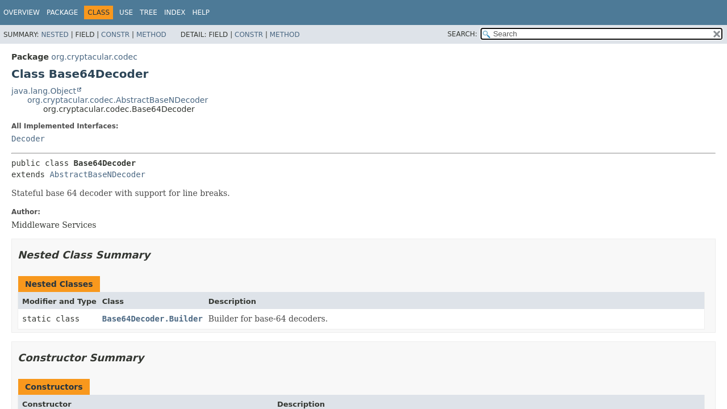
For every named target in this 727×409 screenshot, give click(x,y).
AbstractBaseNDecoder (97, 174)
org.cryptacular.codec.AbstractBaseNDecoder (117, 100)
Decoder (28, 138)
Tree (148, 12)
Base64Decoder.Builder (152, 318)
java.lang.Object (43, 90)
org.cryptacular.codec (94, 56)
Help (201, 12)
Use (126, 12)
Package (62, 12)
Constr (115, 35)
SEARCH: (463, 34)
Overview (21, 12)
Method (151, 35)
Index (175, 12)
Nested (54, 35)
